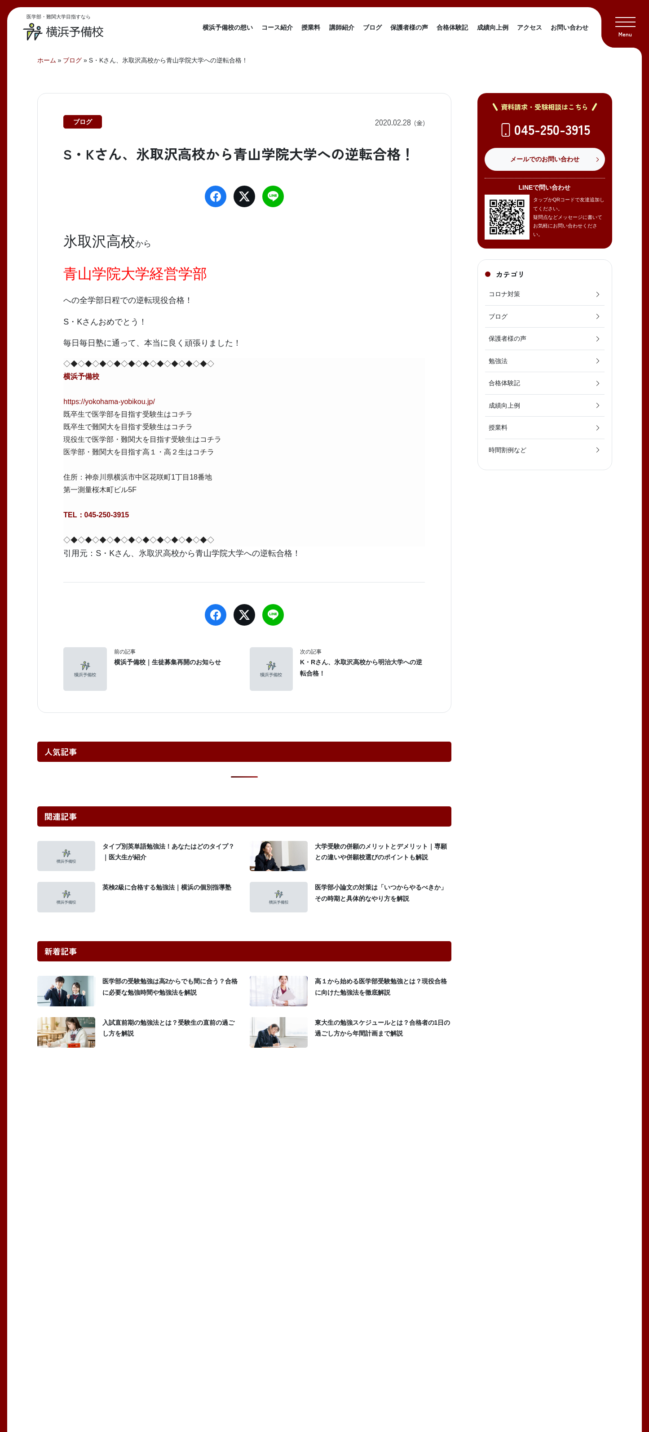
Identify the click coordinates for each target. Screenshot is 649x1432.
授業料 (310, 27)
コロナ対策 (545, 294)
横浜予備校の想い (228, 27)
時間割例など (545, 450)
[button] (625, 24)
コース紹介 (277, 27)
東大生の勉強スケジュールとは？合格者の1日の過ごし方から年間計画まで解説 (382, 1028)
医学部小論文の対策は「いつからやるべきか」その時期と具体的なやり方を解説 (381, 893)
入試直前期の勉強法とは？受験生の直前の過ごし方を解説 (168, 1028)
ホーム (46, 60)
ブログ (372, 27)
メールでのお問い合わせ (544, 159)
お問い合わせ (569, 27)
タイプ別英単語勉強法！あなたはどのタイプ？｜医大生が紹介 (168, 852)
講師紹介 (341, 27)
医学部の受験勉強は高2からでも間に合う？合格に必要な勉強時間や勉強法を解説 (170, 987)
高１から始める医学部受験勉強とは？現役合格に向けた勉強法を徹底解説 (381, 987)
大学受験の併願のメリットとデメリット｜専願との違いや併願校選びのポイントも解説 (381, 852)
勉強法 (545, 361)
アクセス (529, 27)
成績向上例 (492, 27)
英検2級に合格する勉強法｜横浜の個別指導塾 (167, 887)
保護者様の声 (409, 27)
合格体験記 (452, 27)
